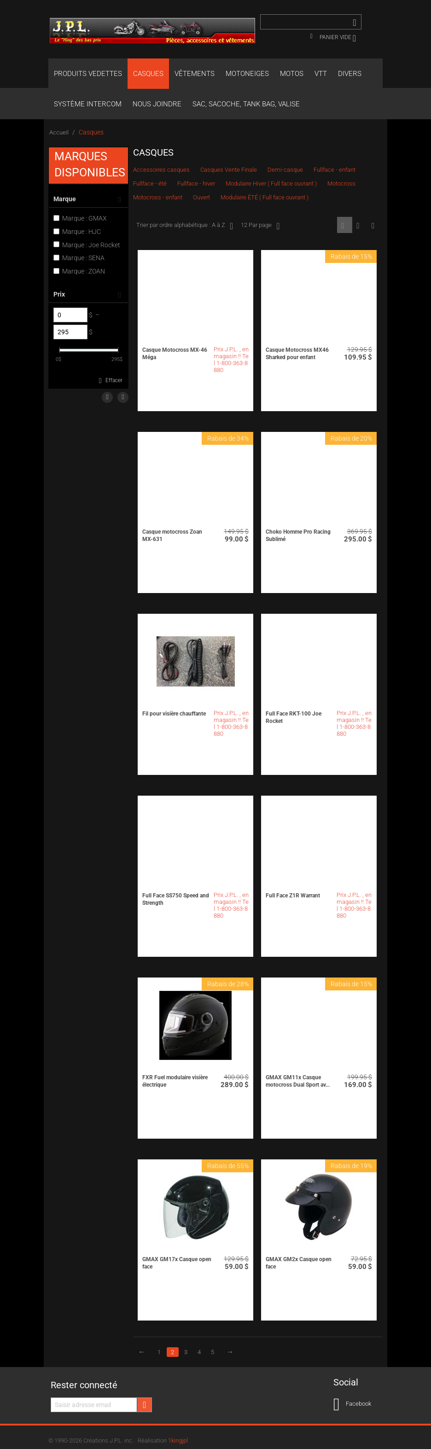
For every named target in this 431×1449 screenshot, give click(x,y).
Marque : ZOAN (79, 271)
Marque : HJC (77, 231)
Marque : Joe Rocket (86, 245)
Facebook (352, 1404)
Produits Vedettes (88, 74)
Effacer (113, 380)
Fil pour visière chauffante (174, 713)
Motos (291, 74)
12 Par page (260, 226)
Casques (148, 74)
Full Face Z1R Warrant (293, 895)
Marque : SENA (79, 258)
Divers (349, 74)
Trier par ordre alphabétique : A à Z (184, 226)
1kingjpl (178, 1440)
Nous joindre (157, 104)
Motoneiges (247, 74)
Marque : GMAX (80, 218)
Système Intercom (88, 104)
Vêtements (195, 74)
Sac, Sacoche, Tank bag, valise (246, 104)
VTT (321, 74)
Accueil (59, 132)
